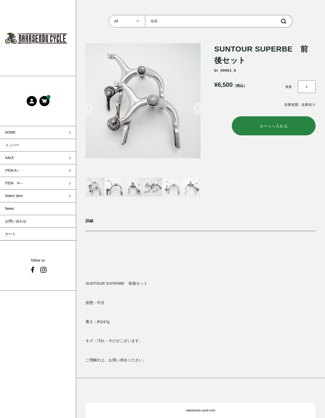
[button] (89, 108)
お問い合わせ (15, 221)
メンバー (12, 145)
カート (10, 234)
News (9, 208)
